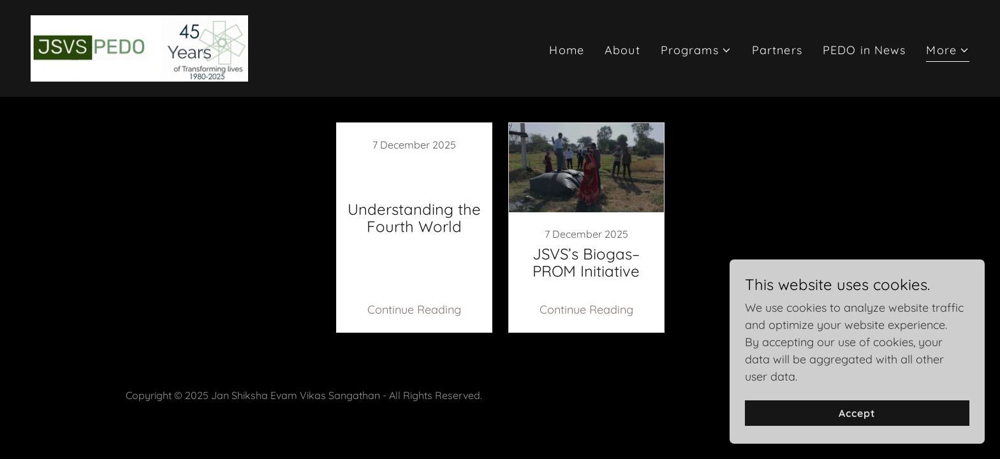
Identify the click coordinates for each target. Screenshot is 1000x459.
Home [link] (566, 50)
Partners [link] (777, 50)
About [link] (622, 50)
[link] (139, 47)
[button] (696, 50)
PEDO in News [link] (864, 50)
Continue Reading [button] (414, 309)
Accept (857, 413)
